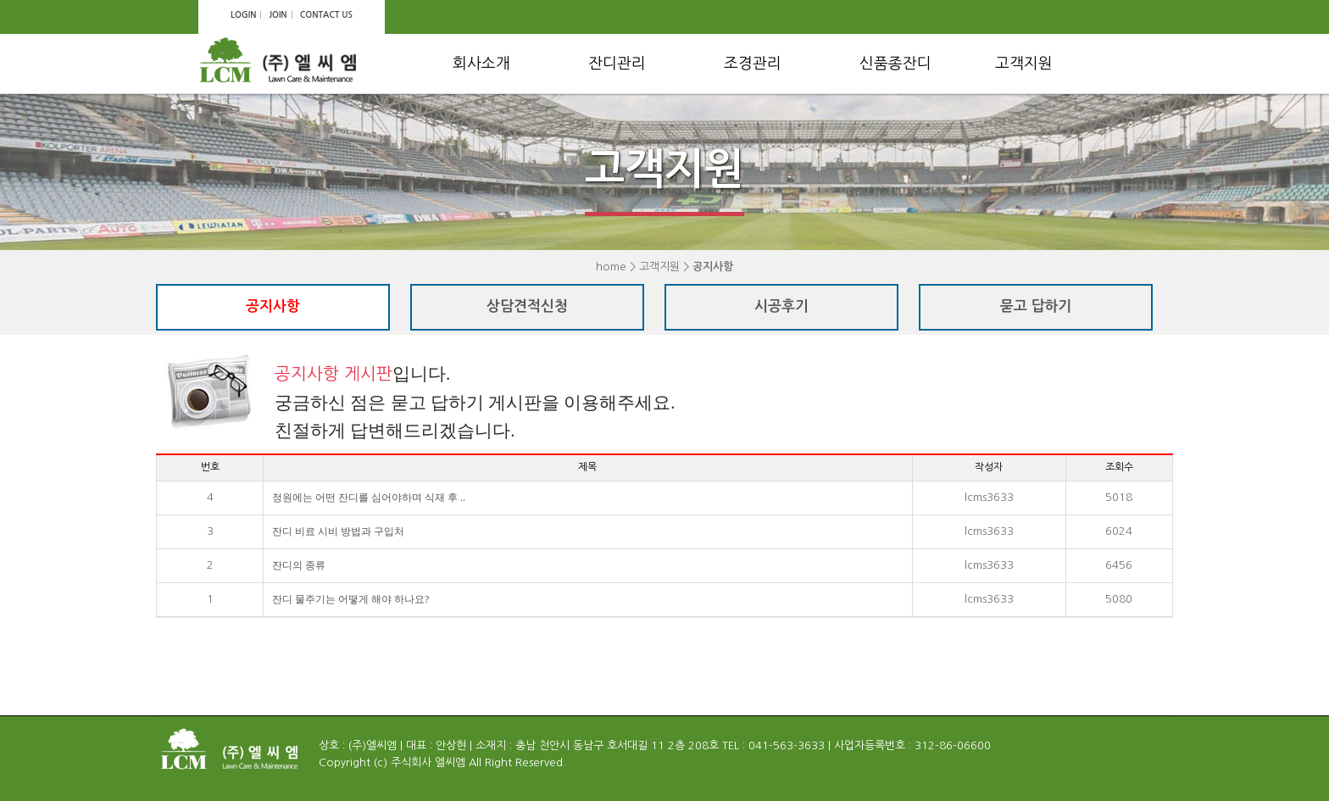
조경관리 (752, 63)
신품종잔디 (895, 63)
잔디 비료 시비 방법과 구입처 (338, 531)
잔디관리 (617, 63)
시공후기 (781, 306)
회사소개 (481, 63)
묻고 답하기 (1036, 306)
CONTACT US (326, 15)
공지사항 (273, 306)
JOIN (277, 15)
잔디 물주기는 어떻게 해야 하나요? (350, 599)
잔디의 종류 (298, 565)
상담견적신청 (527, 306)
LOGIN (243, 15)
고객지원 (1024, 63)
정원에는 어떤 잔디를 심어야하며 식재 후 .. (368, 497)
